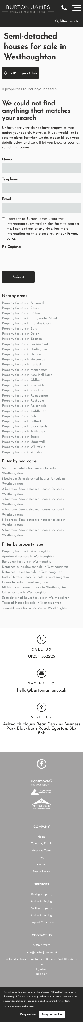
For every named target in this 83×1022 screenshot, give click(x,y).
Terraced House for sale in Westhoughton (31, 603)
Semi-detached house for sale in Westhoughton (35, 598)
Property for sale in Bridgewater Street (29, 318)
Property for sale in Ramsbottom (25, 395)
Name (7, 159)
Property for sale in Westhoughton (26, 551)
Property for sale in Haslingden (24, 349)
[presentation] (35, 259)
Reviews (42, 864)
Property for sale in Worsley (22, 452)
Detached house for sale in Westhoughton (32, 572)
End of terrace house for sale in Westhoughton (35, 577)
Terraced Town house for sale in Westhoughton (35, 608)
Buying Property (41, 894)
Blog (41, 857)
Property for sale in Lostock (22, 364)
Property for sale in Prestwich (23, 385)
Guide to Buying (41, 901)
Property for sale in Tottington (23, 431)
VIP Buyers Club (20, 73)
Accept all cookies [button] (52, 1014)
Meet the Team (41, 850)
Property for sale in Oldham (22, 380)
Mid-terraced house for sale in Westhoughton (34, 587)
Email (6, 199)
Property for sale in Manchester (24, 370)
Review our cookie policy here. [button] (19, 1006)
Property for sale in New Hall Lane (27, 375)
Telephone (10, 179)
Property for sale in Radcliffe (22, 390)
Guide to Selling (41, 915)
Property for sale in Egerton (22, 339)
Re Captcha (11, 247)
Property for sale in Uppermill (23, 442)
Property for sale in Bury (19, 328)
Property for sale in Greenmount (25, 344)
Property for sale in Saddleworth (25, 411)
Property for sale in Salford (21, 421)
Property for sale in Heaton (21, 354)
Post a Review (42, 871)
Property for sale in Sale (19, 416)
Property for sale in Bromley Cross (26, 323)
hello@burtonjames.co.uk (41, 690)
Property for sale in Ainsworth (23, 303)
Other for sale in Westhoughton (24, 592)
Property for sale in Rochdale (23, 400)
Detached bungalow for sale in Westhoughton (35, 567)
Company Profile (41, 843)
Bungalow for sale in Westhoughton (27, 561)
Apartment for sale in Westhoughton (28, 556)
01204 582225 (41, 657)
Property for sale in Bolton (21, 313)
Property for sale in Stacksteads (24, 426)
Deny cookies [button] (28, 1014)
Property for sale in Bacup (21, 308)
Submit (18, 277)
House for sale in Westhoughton (25, 582)
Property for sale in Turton (21, 437)
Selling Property (41, 908)
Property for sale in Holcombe (23, 359)
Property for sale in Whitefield (24, 447)
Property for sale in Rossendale (24, 406)
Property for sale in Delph (20, 334)
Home (41, 836)
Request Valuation (42, 922)
